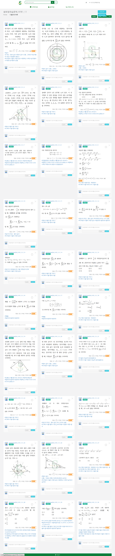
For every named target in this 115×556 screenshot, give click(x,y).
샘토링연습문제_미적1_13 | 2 (53, 23)
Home (5, 15)
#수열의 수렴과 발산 (96, 530)
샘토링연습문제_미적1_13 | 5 (53, 87)
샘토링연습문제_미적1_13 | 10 (17, 201)
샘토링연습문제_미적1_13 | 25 (17, 443)
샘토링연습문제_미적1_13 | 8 (53, 145)
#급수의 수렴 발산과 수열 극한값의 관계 (17, 269)
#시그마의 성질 (61, 422)
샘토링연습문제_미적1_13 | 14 (54, 252)
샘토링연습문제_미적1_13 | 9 (90, 145)
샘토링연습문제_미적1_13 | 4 (17, 87)
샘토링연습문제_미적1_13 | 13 (17, 252)
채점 (110, 16)
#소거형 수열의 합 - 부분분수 (87, 182)
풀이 (34, 51)
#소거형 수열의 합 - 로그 (92, 469)
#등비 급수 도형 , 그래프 (23, 55)
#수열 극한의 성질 (84, 530)
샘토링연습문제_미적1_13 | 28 (17, 502)
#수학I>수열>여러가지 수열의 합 (88, 184)
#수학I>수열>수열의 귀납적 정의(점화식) (91, 360)
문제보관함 (102, 15)
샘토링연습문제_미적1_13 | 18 (91, 295)
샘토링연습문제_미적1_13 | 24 (91, 398)
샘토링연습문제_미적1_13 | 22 (17, 398)
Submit (33, 71)
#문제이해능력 (27, 161)
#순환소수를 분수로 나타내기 (87, 112)
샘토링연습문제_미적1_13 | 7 (17, 145)
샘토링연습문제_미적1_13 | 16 (17, 295)
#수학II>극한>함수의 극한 (86, 534)
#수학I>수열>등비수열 (11, 128)
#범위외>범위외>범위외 (12, 163)
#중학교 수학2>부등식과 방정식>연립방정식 (57, 163)
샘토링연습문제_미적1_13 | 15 (91, 252)
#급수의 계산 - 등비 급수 (10, 54)
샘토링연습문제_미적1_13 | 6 (90, 87)
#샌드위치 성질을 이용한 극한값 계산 (94, 531)
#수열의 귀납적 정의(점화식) (87, 358)
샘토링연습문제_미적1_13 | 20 (54, 336)
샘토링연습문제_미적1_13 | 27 (91, 443)
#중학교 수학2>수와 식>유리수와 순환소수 (91, 114)
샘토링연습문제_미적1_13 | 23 (54, 398)
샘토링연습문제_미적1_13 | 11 (54, 201)
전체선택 (102, 11)
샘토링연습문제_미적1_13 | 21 (91, 336)
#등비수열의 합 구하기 (11, 126)
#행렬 (6, 316)
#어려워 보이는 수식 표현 (101, 218)
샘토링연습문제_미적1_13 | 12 (91, 201)
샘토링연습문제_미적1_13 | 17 (54, 295)
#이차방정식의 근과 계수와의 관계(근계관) (17, 530)
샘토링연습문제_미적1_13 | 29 (54, 502)
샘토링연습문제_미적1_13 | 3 (90, 23)
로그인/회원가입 (94, 2)
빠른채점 (105, 16)
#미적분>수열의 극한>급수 (13, 58)
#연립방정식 (45, 160)
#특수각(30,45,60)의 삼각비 (58, 478)
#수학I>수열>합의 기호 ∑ (49, 424)
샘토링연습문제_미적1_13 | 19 (17, 336)
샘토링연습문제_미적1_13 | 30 (91, 502)
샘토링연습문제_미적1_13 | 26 (54, 443)
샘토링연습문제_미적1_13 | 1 (17, 23)
